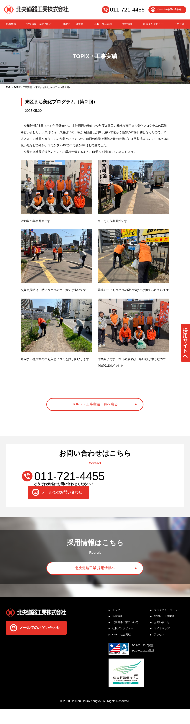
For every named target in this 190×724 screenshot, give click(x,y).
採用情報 (127, 23)
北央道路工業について (39, 23)
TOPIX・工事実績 (73, 23)
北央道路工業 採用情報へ (95, 577)
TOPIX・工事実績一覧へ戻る (95, 406)
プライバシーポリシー (169, 621)
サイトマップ (163, 642)
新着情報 (11, 23)
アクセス (179, 23)
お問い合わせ (163, 635)
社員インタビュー (153, 23)
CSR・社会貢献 (103, 23)
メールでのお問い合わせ (169, 9)
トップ (117, 621)
